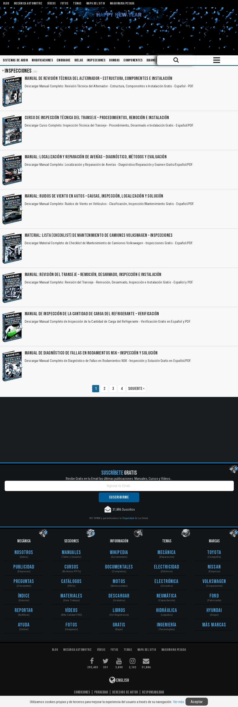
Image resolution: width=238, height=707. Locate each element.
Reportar (24, 610)
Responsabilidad (153, 692)
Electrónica (166, 581)
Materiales (71, 596)
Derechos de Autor (125, 692)
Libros (119, 610)
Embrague (64, 60)
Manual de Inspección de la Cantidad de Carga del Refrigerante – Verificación (92, 314)
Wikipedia (119, 552)
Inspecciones (96, 60)
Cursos (71, 567)
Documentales (119, 567)
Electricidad (166, 567)
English (119, 680)
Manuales (71, 552)
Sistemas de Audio (15, 60)
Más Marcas (214, 625)
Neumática (167, 596)
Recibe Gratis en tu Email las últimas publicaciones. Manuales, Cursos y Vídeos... (119, 479)
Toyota (214, 552)
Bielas (78, 60)
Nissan (214, 567)
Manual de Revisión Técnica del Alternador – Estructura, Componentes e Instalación (98, 78)
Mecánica (167, 552)
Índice (24, 596)
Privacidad (101, 692)
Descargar (119, 596)
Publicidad (23, 567)
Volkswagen (214, 581)
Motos (119, 581)
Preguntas (24, 581)
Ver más (178, 702)
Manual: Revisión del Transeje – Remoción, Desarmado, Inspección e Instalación (93, 274)
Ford (214, 596)
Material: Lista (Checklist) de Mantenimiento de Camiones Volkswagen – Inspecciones (99, 235)
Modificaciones (42, 60)
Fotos (71, 625)
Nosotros (23, 552)
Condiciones (82, 692)
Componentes (133, 60)
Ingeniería (166, 625)
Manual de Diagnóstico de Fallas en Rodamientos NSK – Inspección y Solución (91, 353)
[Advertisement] (119, 429)
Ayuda (24, 625)
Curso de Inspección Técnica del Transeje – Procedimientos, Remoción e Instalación (97, 117)
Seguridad (128, 518)
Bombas (114, 60)
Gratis (119, 625)
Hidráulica (166, 610)
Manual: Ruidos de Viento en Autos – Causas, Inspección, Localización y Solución (94, 196)
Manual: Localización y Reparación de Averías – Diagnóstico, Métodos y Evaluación (96, 157)
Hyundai (214, 610)
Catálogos (71, 581)
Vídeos (71, 610)
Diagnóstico (155, 60)
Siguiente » (136, 388)
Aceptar (197, 701)
